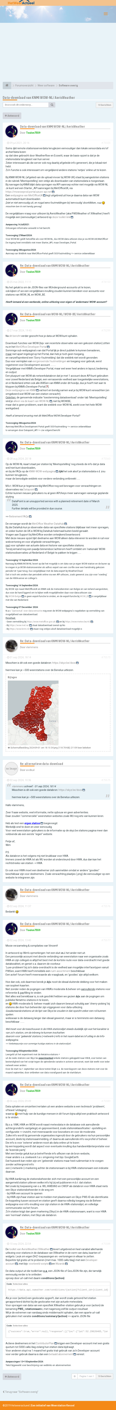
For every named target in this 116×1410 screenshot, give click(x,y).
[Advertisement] (58, 53)
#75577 (105, 940)
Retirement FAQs (19, 516)
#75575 (105, 780)
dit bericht (15, 335)
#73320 (105, 142)
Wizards (60, 1263)
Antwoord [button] (12, 115)
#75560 (105, 458)
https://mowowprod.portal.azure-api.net (28, 191)
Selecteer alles (20, 1284)
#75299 (105, 330)
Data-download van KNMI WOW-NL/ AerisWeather (39, 97)
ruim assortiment (60, 971)
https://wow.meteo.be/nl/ (77, 621)
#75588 (105, 1243)
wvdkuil (30, 770)
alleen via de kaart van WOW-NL (31, 401)
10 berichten (104, 105)
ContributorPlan (45, 1343)
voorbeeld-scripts (39, 1263)
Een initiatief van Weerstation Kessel (52, 1405)
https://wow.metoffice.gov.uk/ (41, 621)
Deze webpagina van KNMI (21, 390)
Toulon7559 (33, 132)
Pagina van (87, 1376)
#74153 (105, 282)
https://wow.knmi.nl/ (20, 629)
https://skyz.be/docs (64, 662)
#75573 (105, 657)
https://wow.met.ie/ (19, 625)
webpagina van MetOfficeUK (26, 195)
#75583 (105, 1101)
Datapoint (29, 489)
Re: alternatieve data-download (41, 764)
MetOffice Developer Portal (31, 346)
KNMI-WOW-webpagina (42, 471)
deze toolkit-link (61, 217)
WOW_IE (84, 596)
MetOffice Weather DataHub (48, 523)
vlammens (32, 647)
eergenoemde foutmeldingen (49, 361)
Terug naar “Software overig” (20, 1391)
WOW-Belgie (15, 596)
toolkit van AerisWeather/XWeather (29, 1249)
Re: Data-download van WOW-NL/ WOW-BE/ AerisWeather (57, 314)
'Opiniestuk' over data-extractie (26, 611)
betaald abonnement (61, 1354)
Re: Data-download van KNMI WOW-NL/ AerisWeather (55, 265)
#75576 (105, 906)
